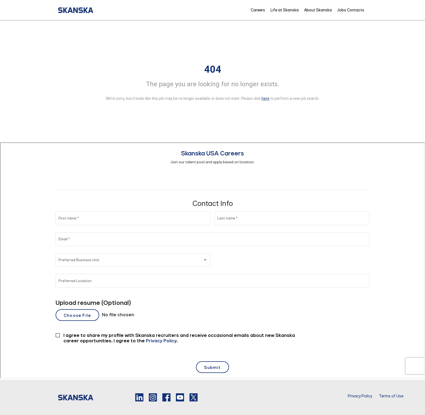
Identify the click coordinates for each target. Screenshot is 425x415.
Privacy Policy (360, 396)
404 (212, 69)
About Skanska (318, 10)
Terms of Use (391, 396)
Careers (258, 10)
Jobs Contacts (350, 10)
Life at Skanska (285, 10)
